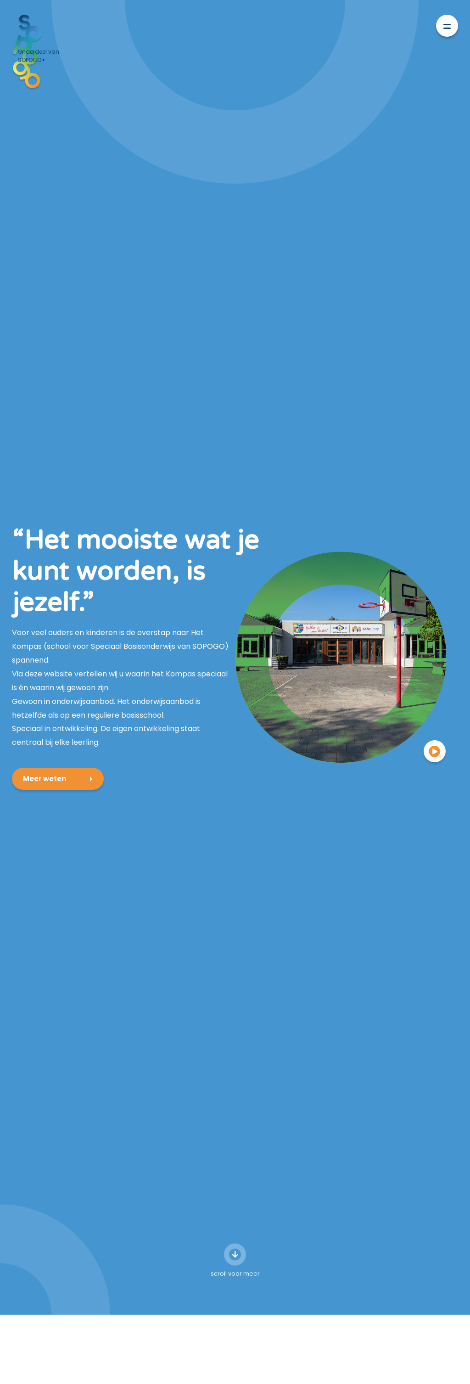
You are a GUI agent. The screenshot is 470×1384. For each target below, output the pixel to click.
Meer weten (44, 741)
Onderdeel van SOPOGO (38, 56)
